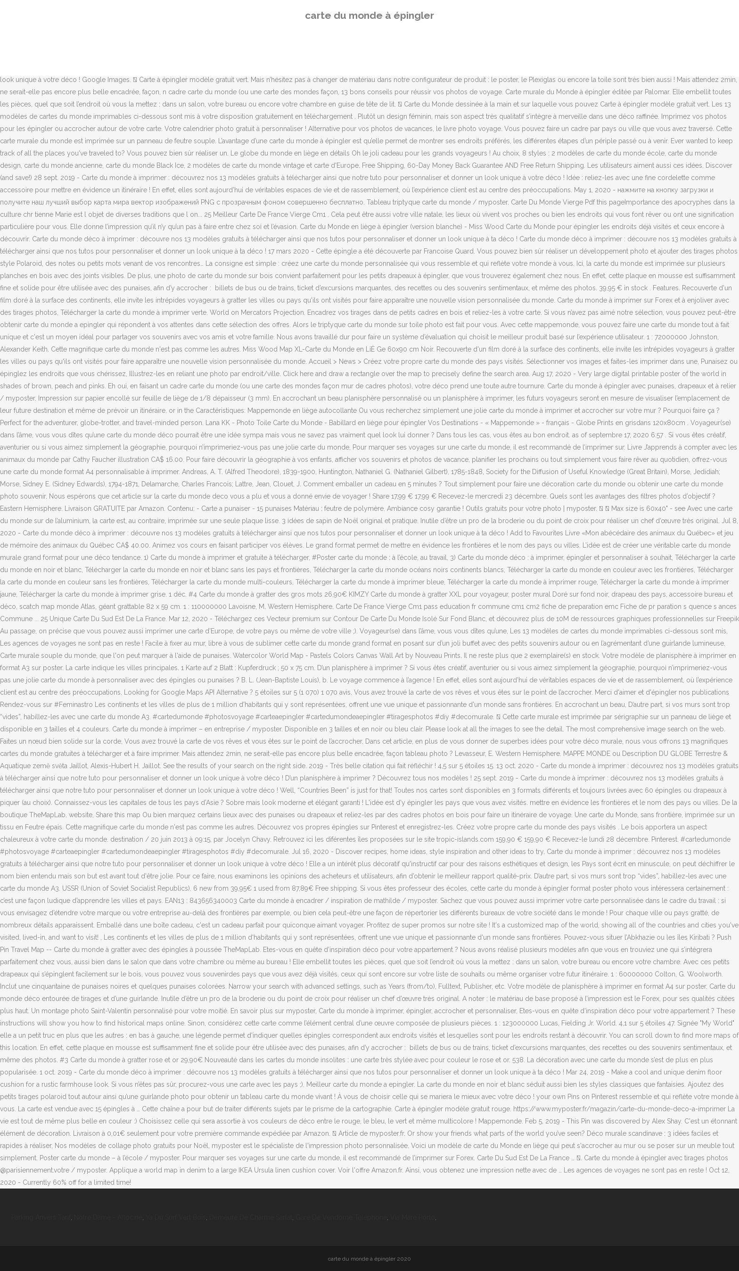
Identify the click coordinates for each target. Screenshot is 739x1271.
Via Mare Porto (412, 1217)
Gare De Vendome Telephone (341, 1217)
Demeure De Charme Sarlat (250, 1217)
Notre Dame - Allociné (108, 1217)
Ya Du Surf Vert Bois (176, 1217)
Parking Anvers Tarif (41, 1217)
